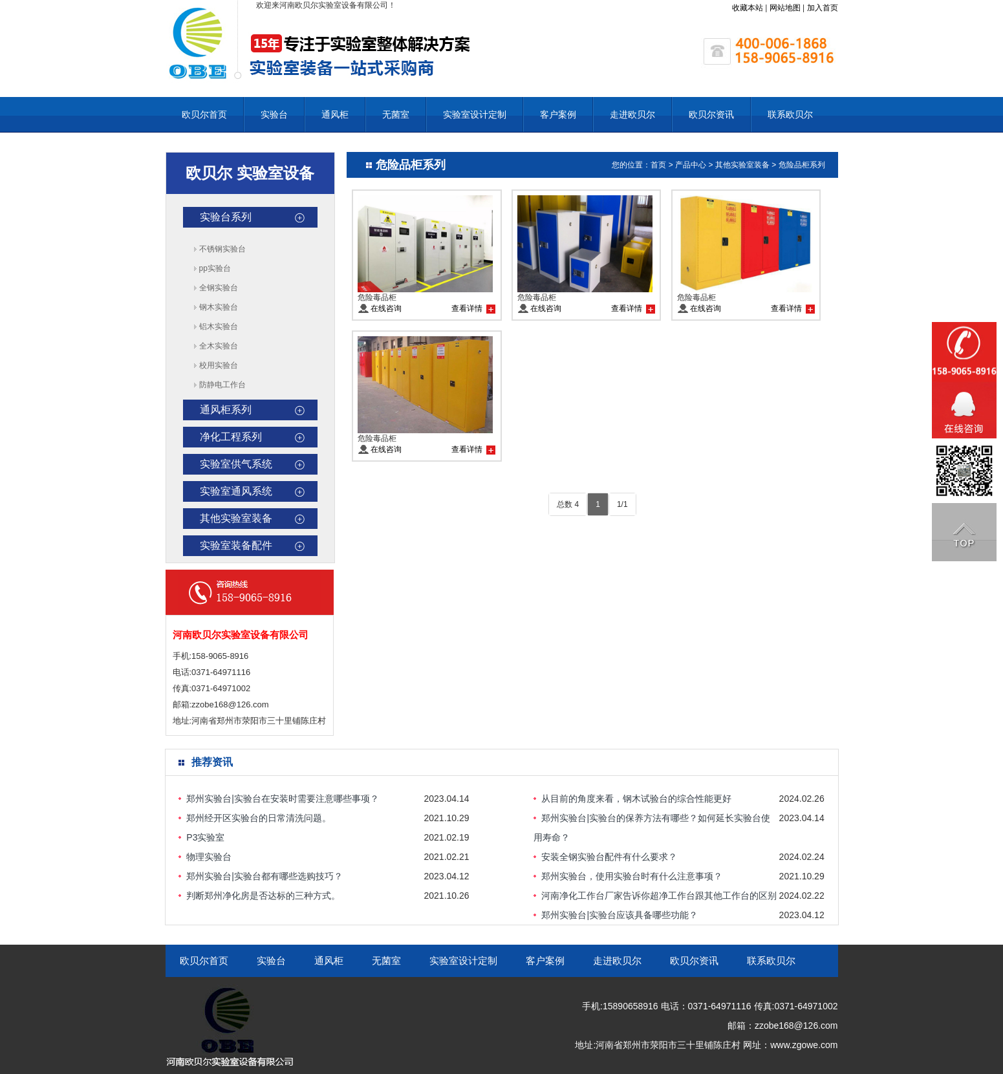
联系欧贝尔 (790, 114)
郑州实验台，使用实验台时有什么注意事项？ (631, 876)
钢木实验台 (218, 307)
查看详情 (466, 308)
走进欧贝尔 (632, 114)
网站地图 (785, 7)
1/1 (622, 504)
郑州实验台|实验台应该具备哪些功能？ (619, 915)
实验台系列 (226, 216)
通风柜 (335, 114)
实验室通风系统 (236, 491)
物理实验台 (209, 857)
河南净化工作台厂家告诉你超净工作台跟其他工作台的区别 (659, 895)
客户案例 (558, 114)
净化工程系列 (231, 436)
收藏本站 (747, 7)
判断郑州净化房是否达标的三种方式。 (263, 895)
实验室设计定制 (474, 114)
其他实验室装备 (236, 518)
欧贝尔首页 (204, 114)
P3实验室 (205, 837)
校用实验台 (218, 365)
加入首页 (822, 7)
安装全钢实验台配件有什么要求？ (609, 857)
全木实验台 (218, 345)
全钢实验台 (218, 287)
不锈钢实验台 (222, 248)
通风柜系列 (226, 409)
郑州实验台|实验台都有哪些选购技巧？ (264, 876)
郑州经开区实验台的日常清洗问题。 (258, 818)
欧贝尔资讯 (711, 114)
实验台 (274, 114)
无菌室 (395, 114)
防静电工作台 (222, 384)
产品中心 (690, 164)
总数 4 (568, 504)
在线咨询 (386, 308)
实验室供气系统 (236, 463)
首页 (658, 164)
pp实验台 (215, 268)
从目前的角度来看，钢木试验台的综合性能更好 (636, 798)
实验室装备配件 (236, 545)
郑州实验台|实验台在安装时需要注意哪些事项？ (282, 798)
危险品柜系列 (802, 164)
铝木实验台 (218, 326)
